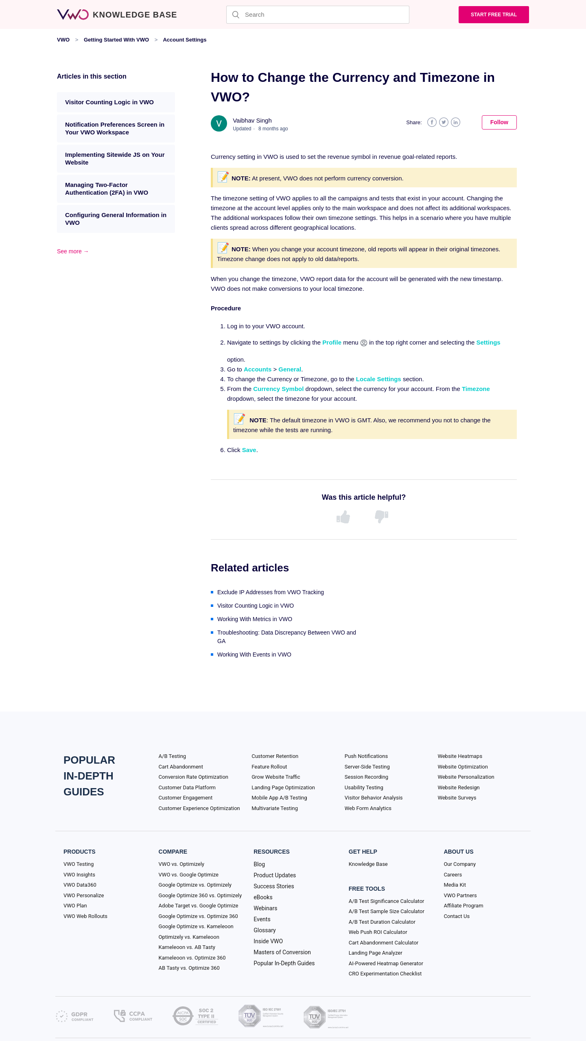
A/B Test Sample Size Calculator (386, 911)
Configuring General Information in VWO (115, 218)
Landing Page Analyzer (375, 953)
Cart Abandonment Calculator (383, 943)
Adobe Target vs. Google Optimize (198, 906)
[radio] (345, 517)
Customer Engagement (186, 798)
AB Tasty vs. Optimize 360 (189, 968)
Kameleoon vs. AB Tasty (187, 947)
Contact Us (457, 916)
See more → (73, 251)
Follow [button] (499, 122)
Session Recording (366, 777)
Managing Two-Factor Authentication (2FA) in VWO (106, 188)
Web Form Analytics (368, 808)
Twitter (444, 122)
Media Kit (455, 885)
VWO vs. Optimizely (181, 864)
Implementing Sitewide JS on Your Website (114, 158)
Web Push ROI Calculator (378, 932)
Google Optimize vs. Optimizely (195, 885)
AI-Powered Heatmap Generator (386, 963)
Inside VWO (268, 941)
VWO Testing (78, 864)
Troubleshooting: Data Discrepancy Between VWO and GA (286, 636)
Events (262, 919)
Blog (259, 864)
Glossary (265, 930)
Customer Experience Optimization (199, 808)
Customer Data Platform (187, 787)
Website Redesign (458, 787)
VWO (63, 40)
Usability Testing (364, 787)
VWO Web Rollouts (85, 916)
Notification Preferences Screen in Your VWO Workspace (114, 128)
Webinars (265, 908)
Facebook (432, 122)
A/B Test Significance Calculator (386, 901)
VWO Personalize (83, 895)
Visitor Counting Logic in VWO (109, 102)
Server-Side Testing (367, 767)
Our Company (460, 864)
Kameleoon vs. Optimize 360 (192, 958)
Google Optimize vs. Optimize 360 (198, 916)
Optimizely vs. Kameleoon (189, 937)
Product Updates (275, 875)
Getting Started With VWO (116, 40)
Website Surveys (456, 798)
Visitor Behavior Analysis (374, 798)
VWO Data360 (79, 885)
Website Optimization (462, 767)
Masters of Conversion (282, 952)
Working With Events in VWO (254, 654)
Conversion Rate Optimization (193, 777)
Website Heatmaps (459, 756)
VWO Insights (79, 875)
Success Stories (274, 886)
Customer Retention (274, 756)
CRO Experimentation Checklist (385, 974)
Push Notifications (366, 756)
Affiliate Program (463, 906)
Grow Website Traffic (275, 777)
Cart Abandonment (181, 767)
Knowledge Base (368, 864)
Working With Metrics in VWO (254, 619)
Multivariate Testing (274, 808)
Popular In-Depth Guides (284, 963)
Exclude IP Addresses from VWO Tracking (270, 592)
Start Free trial (494, 15)
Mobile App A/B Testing (279, 798)
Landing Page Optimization (283, 787)
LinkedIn (455, 122)
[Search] (317, 15)
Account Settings (184, 40)
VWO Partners (460, 895)
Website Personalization (465, 777)
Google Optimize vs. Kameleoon (196, 926)
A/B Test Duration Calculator (382, 922)
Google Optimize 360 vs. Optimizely (200, 895)
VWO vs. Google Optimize (189, 875)
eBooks (263, 897)
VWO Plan (75, 906)
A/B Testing (172, 756)
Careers (453, 875)
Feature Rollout (269, 767)
